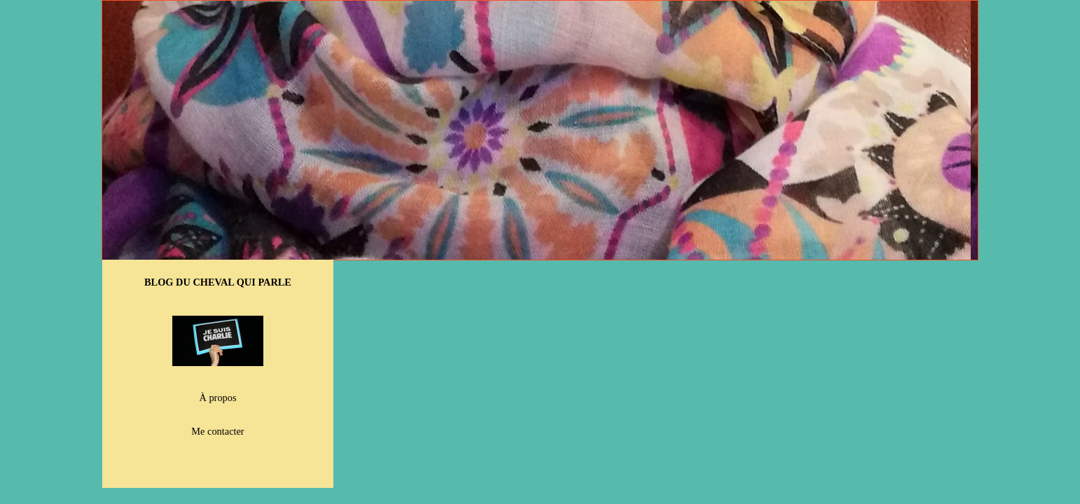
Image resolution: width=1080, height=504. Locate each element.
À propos (218, 397)
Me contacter (217, 431)
